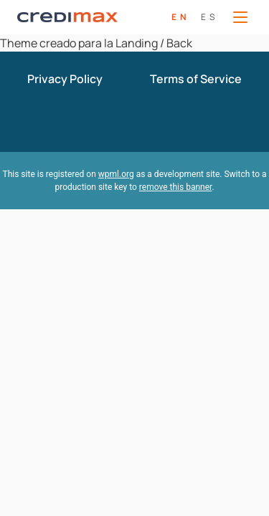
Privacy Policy (65, 79)
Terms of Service (196, 79)
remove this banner (175, 187)
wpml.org (116, 174)
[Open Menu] (240, 17)
